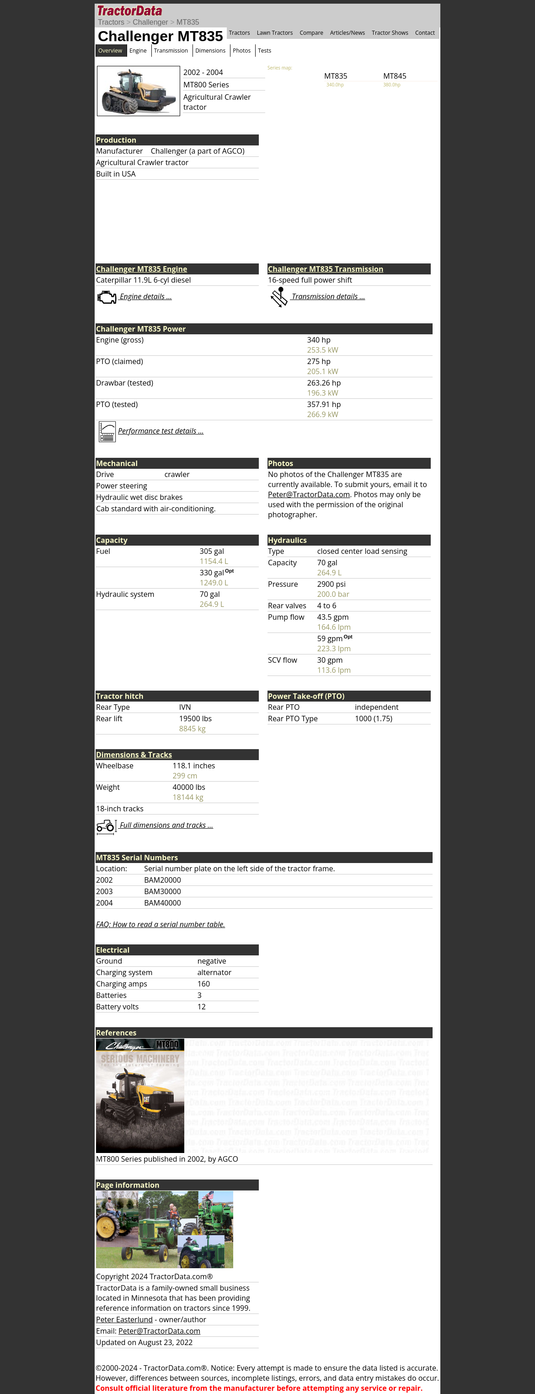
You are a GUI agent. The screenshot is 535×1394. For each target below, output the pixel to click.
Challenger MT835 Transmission (325, 269)
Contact (425, 33)
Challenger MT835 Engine (141, 269)
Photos (242, 50)
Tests (264, 50)
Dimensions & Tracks (134, 755)
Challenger (150, 22)
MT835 (188, 22)
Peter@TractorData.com (309, 494)
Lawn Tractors (275, 33)
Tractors (111, 22)
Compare (311, 33)
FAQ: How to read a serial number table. (160, 924)
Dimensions (210, 50)
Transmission (171, 50)
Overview (110, 50)
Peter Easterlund (124, 1319)
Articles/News (347, 33)
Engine (138, 50)
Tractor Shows (390, 33)
